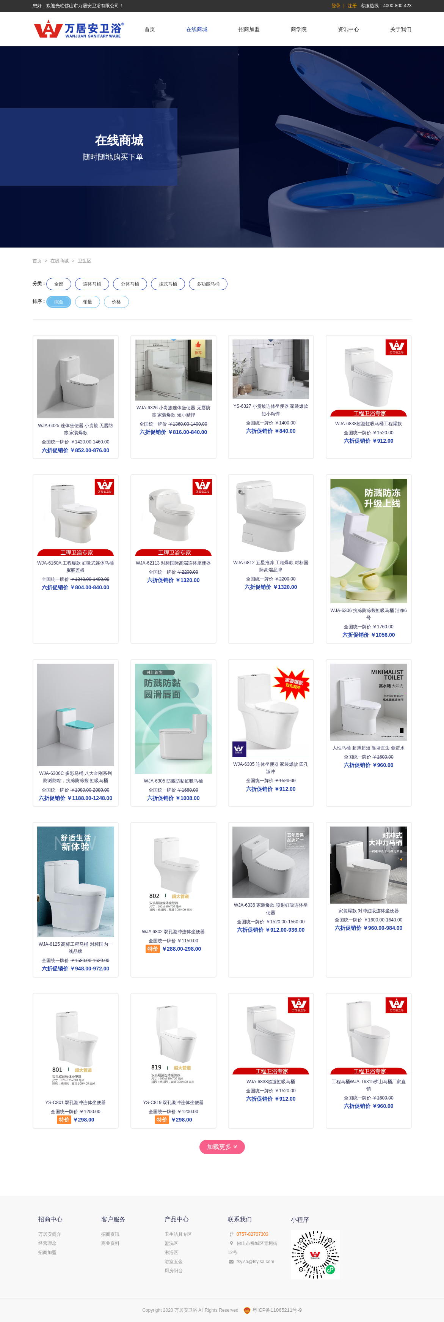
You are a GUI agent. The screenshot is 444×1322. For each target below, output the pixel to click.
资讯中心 (348, 29)
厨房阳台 (174, 1270)
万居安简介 (49, 1234)
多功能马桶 (208, 284)
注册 (352, 5)
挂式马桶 (168, 284)
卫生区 (84, 260)
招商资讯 (110, 1234)
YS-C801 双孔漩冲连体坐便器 (75, 1102)
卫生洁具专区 (178, 1234)
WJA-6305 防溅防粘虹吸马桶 (173, 780)
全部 (58, 284)
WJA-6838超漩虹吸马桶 (270, 1081)
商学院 (299, 29)
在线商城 (196, 29)
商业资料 (110, 1243)
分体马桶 (130, 284)
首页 (149, 29)
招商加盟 (249, 29)
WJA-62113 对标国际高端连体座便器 (173, 563)
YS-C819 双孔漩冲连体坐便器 (173, 1102)
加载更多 (222, 1146)
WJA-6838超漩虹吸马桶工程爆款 (368, 423)
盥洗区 (171, 1243)
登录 (335, 5)
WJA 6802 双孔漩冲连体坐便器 (173, 931)
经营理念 (47, 1243)
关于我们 (400, 29)
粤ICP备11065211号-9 (272, 1310)
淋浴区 (171, 1252)
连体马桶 (92, 284)
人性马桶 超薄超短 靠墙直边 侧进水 (369, 747)
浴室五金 (174, 1261)
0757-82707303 (252, 1234)
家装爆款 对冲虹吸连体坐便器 (368, 910)
